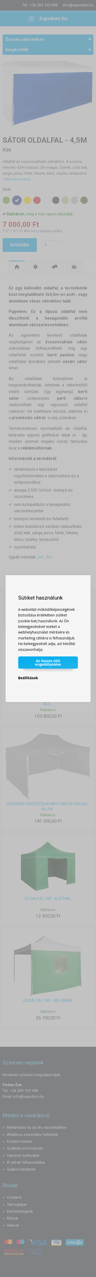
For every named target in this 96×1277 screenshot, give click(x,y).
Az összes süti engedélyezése (48, 662)
